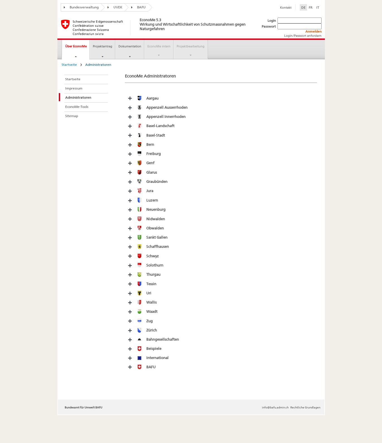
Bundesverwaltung (80, 7)
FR (311, 7)
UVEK (113, 7)
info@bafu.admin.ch (275, 407)
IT (317, 7)
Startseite (69, 64)
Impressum (73, 88)
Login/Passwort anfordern (303, 36)
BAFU (137, 7)
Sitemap (71, 116)
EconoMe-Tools (76, 107)
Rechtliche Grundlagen (305, 407)
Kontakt (285, 7)
